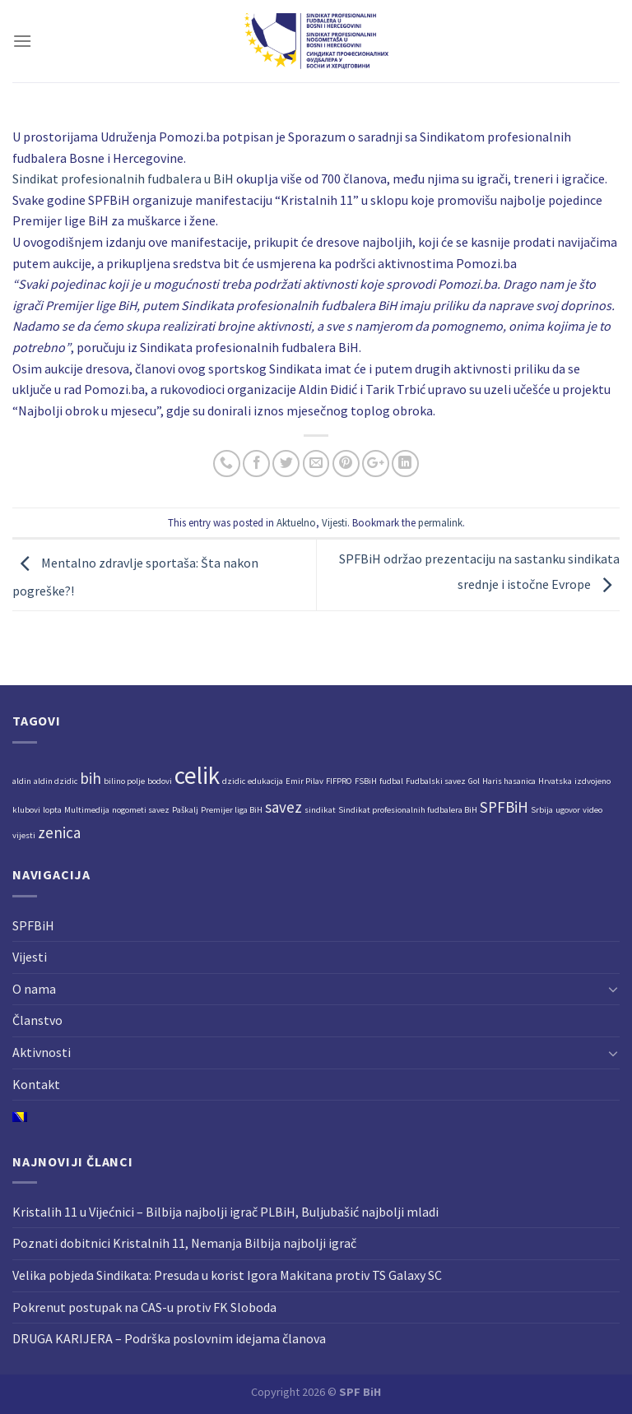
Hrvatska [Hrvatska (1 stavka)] (555, 781)
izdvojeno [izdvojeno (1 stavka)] (592, 781)
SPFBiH (33, 925)
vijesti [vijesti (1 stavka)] (23, 835)
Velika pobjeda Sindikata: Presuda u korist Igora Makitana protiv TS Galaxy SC (227, 1275)
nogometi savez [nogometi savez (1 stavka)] (141, 809)
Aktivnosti (41, 1052)
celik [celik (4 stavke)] (197, 775)
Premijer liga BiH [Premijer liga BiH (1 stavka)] (232, 809)
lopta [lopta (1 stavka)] (52, 809)
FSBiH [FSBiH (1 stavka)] (366, 781)
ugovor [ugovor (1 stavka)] (567, 809)
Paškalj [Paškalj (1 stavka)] (185, 809)
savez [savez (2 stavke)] (283, 807)
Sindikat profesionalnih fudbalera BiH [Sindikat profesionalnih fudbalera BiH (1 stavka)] (407, 809)
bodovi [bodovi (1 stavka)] (159, 781)
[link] (123, 178)
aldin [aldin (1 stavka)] (21, 781)
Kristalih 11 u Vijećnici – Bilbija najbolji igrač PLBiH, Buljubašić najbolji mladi (225, 1211)
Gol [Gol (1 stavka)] (474, 781)
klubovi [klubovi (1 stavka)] (26, 809)
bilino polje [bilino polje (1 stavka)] (124, 781)
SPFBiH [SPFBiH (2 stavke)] (504, 807)
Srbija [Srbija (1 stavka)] (542, 809)
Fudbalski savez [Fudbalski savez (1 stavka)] (436, 781)
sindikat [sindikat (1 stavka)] (320, 809)
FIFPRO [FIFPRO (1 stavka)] (339, 781)
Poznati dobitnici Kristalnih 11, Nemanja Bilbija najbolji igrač (184, 1243)
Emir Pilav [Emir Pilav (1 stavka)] (304, 781)
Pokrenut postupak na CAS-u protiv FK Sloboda (144, 1307)
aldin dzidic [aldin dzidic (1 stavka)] (55, 781)
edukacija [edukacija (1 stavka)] (265, 781)
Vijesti (334, 522)
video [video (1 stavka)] (592, 809)
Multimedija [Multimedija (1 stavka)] (86, 809)
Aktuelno (296, 522)
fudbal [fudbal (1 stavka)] (391, 781)
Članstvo (37, 1020)
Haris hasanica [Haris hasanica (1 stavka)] (509, 781)
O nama (34, 989)
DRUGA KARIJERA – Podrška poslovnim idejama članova (169, 1338)
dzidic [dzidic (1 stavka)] (233, 781)
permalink (440, 522)
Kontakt (36, 1084)
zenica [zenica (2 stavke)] (59, 832)
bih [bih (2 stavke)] (90, 778)
